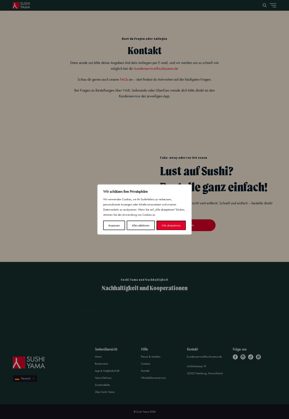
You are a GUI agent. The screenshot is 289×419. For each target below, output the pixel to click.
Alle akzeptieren (171, 225)
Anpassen (114, 225)
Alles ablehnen (140, 225)
